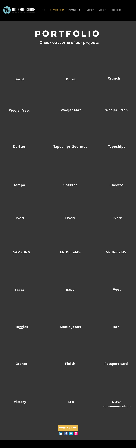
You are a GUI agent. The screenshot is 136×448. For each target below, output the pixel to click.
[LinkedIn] (60, 433)
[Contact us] (68, 428)
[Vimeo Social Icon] (71, 433)
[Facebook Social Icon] (66, 433)
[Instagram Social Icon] (76, 433)
